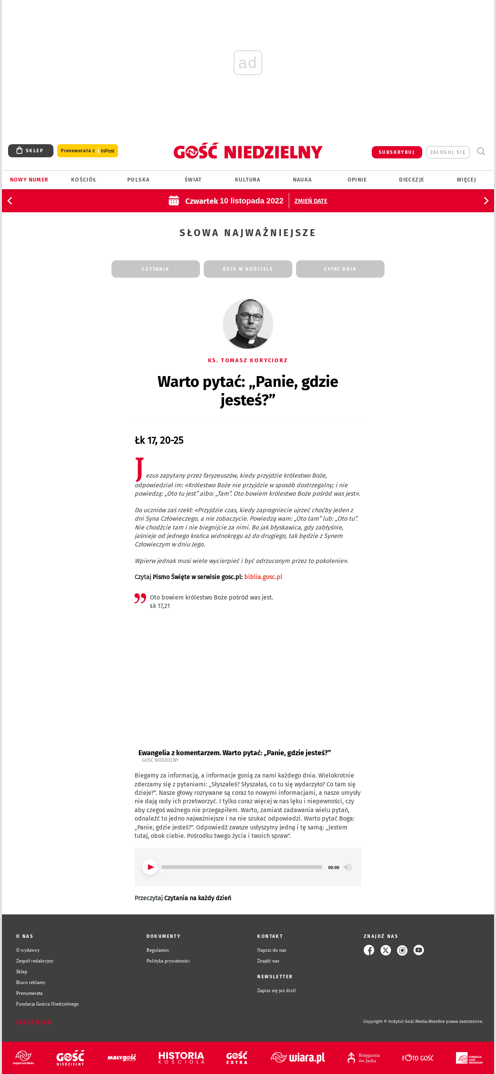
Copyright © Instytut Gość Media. (395, 1021)
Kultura (248, 180)
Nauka (302, 180)
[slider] (241, 867)
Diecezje (411, 180)
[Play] (150, 867)
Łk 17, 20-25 (159, 440)
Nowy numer (29, 180)
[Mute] (347, 867)
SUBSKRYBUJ (397, 152)
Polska (138, 180)
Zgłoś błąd (34, 1021)
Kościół (84, 180)
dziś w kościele (248, 269)
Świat (193, 180)
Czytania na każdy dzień (197, 898)
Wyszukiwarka (481, 151)
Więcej (466, 180)
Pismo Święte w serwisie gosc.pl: (217, 577)
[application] (248, 867)
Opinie (357, 180)
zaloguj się (448, 152)
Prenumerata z (88, 151)
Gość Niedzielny (160, 760)
